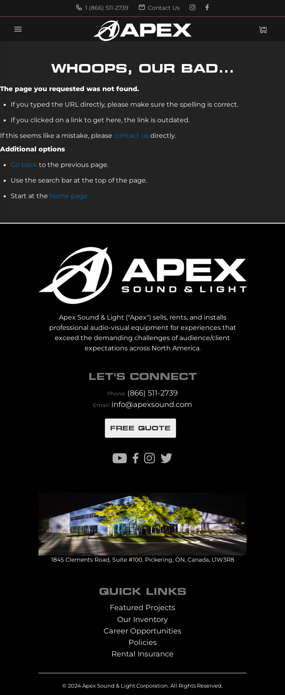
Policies (143, 642)
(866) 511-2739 (152, 393)
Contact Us (159, 7)
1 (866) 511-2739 (102, 7)
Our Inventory (142, 619)
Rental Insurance (142, 653)
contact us (131, 135)
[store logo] (142, 31)
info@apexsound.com (151, 404)
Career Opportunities (142, 631)
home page (69, 196)
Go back (24, 164)
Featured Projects (142, 607)
